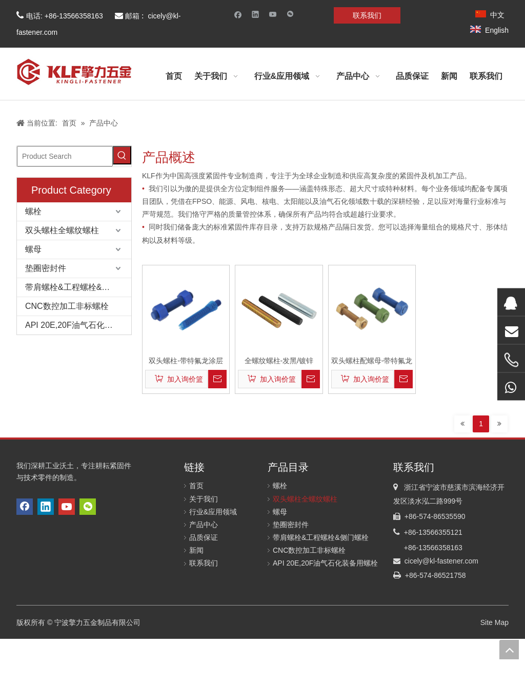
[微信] (290, 13)
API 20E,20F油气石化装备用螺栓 (78, 325)
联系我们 (367, 15)
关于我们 (203, 499)
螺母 (33, 249)
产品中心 (203, 524)
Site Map (494, 622)
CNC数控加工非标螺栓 (67, 306)
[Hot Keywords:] (122, 155)
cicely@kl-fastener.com (441, 561)
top (509, 649)
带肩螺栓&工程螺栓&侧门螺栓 (78, 287)
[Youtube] (273, 13)
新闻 (196, 550)
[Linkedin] (255, 13)
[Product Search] (65, 156)
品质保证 (203, 537)
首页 (196, 486)
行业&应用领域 (213, 512)
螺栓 (33, 211)
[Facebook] (238, 13)
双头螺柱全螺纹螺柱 (62, 230)
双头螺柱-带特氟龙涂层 (186, 361)
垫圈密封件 (45, 268)
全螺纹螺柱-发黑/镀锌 (279, 361)
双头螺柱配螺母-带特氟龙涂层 (372, 361)
